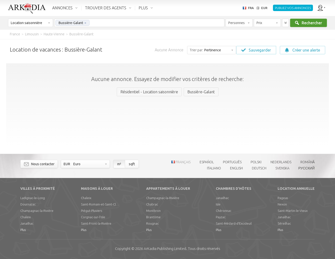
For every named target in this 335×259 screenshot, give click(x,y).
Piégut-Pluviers (91, 210)
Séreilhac (284, 223)
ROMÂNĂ (307, 162)
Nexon (282, 204)
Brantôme (153, 217)
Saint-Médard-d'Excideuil (234, 223)
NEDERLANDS (281, 162)
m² (119, 164)
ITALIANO (214, 168)
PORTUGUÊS (232, 162)
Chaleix (25, 217)
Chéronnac (223, 210)
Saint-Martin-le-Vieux (293, 210)
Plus (23, 230)
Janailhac (26, 223)
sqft (132, 164)
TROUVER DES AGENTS (105, 8)
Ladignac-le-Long (32, 198)
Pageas (283, 198)
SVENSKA (282, 168)
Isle (218, 204)
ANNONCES (62, 8)
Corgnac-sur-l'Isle (93, 217)
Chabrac (152, 204)
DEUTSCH (259, 168)
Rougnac (152, 223)
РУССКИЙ (306, 168)
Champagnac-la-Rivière (36, 210)
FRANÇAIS (183, 162)
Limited (165, 248)
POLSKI (256, 162)
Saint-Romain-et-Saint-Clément (100, 204)
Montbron (153, 210)
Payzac (220, 217)
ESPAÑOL (207, 162)
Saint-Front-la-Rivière (96, 223)
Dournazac (28, 204)
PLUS (143, 8)
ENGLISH (236, 168)
